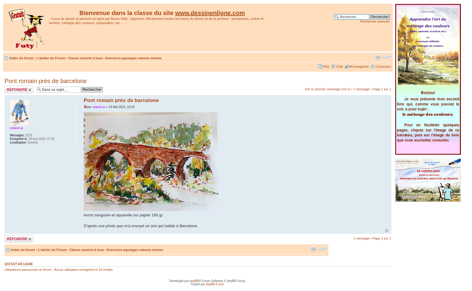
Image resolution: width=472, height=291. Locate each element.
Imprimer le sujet (377, 57)
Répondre (19, 89)
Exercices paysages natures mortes (133, 58)
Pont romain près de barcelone (46, 81)
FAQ (326, 66)
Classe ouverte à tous (85, 58)
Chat (339, 66)
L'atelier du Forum (50, 58)
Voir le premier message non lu (327, 89)
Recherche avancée (375, 21)
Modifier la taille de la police (387, 57)
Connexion (383, 66)
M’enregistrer (359, 66)
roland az (98, 107)
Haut (386, 230)
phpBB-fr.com (215, 284)
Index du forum (21, 58)
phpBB (194, 281)
